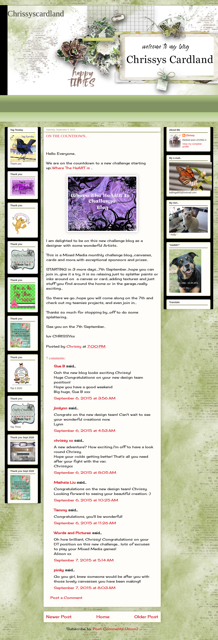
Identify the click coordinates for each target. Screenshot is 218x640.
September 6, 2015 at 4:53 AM (84, 430)
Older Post (146, 616)
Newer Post (59, 616)
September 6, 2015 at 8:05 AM (85, 472)
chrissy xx (63, 440)
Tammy (60, 510)
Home (103, 616)
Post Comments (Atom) (115, 629)
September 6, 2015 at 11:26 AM (85, 523)
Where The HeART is (71, 168)
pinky (59, 570)
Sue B (60, 366)
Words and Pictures (72, 533)
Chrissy (190, 135)
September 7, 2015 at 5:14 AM (84, 560)
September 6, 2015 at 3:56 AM (84, 398)
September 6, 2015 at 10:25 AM (86, 500)
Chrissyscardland (36, 13)
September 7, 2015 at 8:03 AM (84, 588)
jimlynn (60, 408)
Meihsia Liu (65, 482)
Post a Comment (66, 598)
